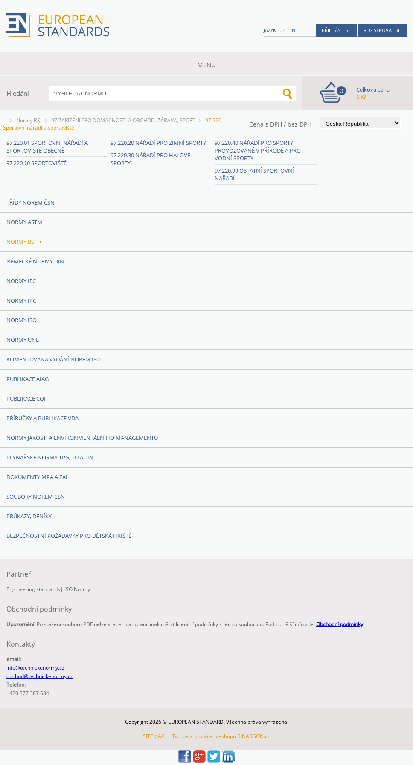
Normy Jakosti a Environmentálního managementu (82, 438)
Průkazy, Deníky (29, 516)
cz (282, 30)
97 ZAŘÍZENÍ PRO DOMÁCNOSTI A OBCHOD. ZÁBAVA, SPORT (123, 120)
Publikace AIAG (27, 379)
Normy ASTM (24, 222)
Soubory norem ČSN (35, 496)
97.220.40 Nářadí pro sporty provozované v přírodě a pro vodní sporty (258, 150)
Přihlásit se (336, 30)
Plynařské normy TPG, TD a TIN (49, 457)
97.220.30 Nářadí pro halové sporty (150, 159)
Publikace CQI (26, 398)
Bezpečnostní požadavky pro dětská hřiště (68, 536)
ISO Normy (77, 589)
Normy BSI (28, 120)
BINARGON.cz (253, 736)
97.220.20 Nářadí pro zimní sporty (158, 143)
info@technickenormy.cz (35, 667)
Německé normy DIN (35, 261)
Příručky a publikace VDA (42, 418)
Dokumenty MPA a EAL (37, 477)
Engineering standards (33, 589)
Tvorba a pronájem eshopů (204, 736)
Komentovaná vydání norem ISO (53, 359)
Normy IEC (21, 281)
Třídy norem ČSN (30, 202)
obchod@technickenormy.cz (39, 676)
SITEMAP (153, 736)
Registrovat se (382, 30)
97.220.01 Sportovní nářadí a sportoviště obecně (47, 146)
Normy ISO (21, 320)
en (292, 30)
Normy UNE (22, 340)
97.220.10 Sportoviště (36, 163)
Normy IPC (21, 300)
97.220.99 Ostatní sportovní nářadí (254, 174)
